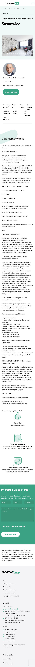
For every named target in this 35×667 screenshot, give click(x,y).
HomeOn (4, 8)
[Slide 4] (13, 53)
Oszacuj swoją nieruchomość (11, 596)
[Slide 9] (23, 53)
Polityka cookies (8, 655)
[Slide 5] (15, 53)
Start (4, 581)
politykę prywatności (18, 526)
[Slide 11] (27, 53)
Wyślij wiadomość (11, 92)
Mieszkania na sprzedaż (11, 629)
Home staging (7, 587)
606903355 (9, 82)
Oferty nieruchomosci (17, 8)
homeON (5, 659)
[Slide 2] (9, 53)
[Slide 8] (21, 53)
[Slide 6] (17, 53)
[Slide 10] (25, 53)
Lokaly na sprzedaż (10, 636)
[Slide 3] (11, 53)
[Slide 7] (19, 53)
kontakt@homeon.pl (11, 609)
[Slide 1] (7, 53)
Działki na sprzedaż (10, 634)
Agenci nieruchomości (9, 593)
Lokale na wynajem (10, 641)
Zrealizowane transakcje (10, 590)
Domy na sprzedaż (9, 632)
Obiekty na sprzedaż (10, 639)
